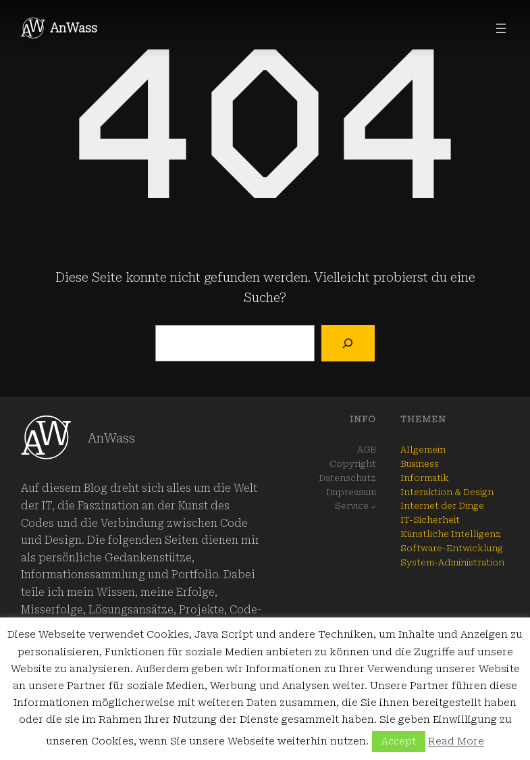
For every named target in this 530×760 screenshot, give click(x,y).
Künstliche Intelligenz (450, 534)
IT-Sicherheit (430, 520)
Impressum (351, 492)
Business (419, 464)
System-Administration (452, 562)
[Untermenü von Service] (373, 506)
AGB (366, 450)
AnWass (73, 28)
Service (352, 506)
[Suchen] (348, 343)
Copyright (352, 464)
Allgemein (423, 450)
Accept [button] (398, 741)
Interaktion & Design (447, 492)
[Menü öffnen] (501, 28)
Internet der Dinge (442, 506)
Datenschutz (347, 478)
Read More (456, 741)
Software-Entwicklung (451, 548)
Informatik (424, 478)
